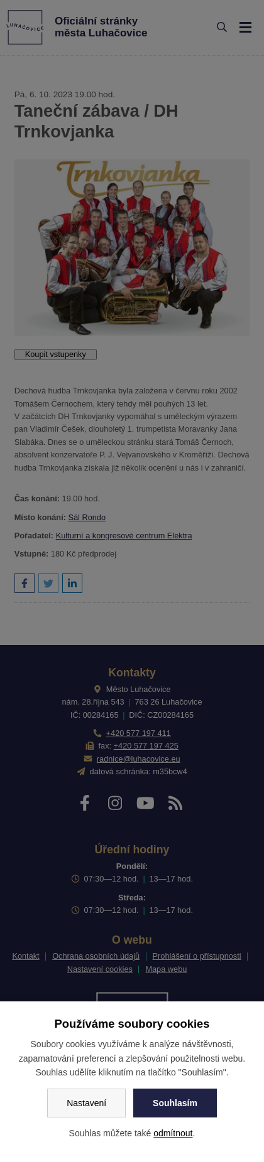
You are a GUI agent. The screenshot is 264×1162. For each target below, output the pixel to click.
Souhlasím (175, 1103)
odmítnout (172, 1133)
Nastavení (86, 1103)
